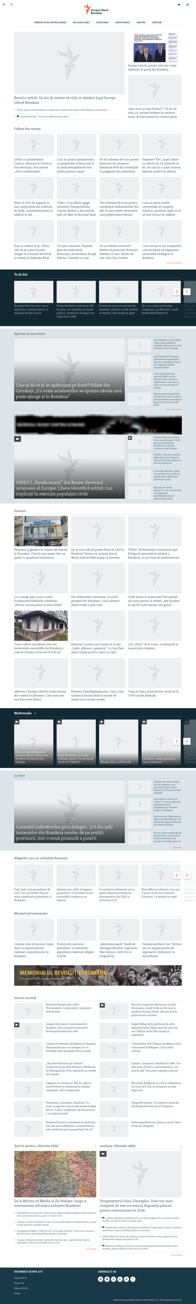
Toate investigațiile (174, 263)
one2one (141, 23)
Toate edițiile (90, 1249)
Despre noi (19, 1283)
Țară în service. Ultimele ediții (55, 1146)
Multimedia (25, 713)
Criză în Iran (102, 23)
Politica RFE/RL (21, 1288)
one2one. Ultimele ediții (141, 1146)
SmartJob (157, 23)
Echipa (17, 1294)
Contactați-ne (20, 1278)
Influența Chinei (81, 23)
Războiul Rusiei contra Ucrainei (50, 23)
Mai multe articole (174, 409)
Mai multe (177, 848)
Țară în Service (122, 23)
